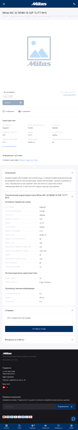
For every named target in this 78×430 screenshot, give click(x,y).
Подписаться (65, 406)
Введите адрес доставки (29, 160)
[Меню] (4, 4)
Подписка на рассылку (12, 397)
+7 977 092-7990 (9, 371)
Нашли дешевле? (69, 95)
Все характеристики (9, 146)
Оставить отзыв (39, 329)
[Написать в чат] (73, 419)
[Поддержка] (74, 4)
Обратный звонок (9, 374)
